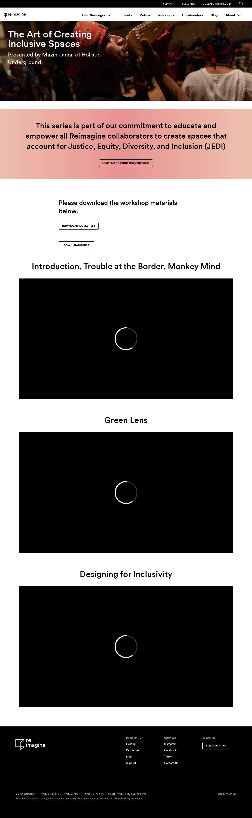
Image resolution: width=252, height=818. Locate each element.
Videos (145, 15)
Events (127, 15)
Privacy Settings (71, 793)
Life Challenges (96, 15)
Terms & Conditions (93, 793)
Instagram (170, 743)
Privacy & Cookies (49, 793)
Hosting (131, 743)
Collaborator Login (217, 3)
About (233, 15)
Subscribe (188, 3)
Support (168, 3)
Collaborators (192, 15)
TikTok (168, 756)
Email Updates (216, 745)
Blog (214, 15)
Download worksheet (78, 225)
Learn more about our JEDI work (126, 163)
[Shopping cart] (241, 3)
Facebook (170, 750)
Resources (166, 15)
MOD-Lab (231, 793)
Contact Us (171, 762)
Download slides (76, 245)
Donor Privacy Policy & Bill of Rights (127, 793)
